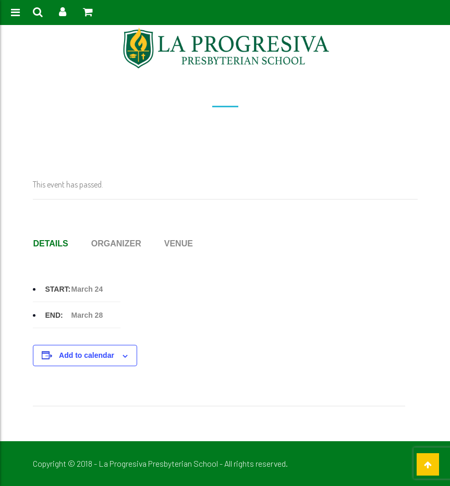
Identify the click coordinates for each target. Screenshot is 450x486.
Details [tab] (50, 243)
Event (202, 126)
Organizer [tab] (116, 243)
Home (177, 126)
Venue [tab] (178, 243)
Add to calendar (86, 355)
